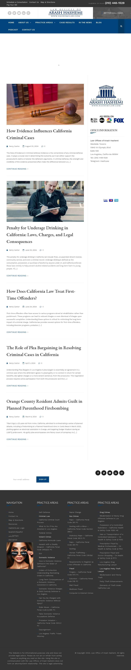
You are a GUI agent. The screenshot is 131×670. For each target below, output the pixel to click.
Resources (12, 524)
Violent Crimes (45, 537)
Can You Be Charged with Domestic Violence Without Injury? (48, 600)
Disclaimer (12, 540)
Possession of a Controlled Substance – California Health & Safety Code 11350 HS (110, 527)
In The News (85, 23)
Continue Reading (17, 169)
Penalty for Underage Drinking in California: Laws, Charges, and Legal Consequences (40, 234)
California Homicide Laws (50, 540)
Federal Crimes (45, 533)
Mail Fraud (73, 585)
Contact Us (34, 2)
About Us (23, 23)
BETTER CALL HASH (113, 13)
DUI (40, 554)
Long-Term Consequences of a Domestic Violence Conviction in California (50, 582)
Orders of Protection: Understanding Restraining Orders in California (48, 573)
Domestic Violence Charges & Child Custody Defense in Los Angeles (49, 591)
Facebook (10, 13)
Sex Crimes (74, 516)
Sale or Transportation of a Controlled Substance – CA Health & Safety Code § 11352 (110, 537)
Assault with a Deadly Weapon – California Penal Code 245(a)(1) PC (48, 547)
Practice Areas (44, 23)
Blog (99, 23)
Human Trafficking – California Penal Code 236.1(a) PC (80, 555)
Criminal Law (44, 516)
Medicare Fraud (75, 589)
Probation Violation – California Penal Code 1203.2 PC (49, 623)
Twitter (14, 13)
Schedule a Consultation (17, 2)
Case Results (67, 23)
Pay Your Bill (12, 5)
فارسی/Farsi (13, 536)
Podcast (13, 30)
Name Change (75, 512)
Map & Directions (48, 2)
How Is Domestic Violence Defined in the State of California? (49, 563)
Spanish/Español (15, 532)
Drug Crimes (105, 512)
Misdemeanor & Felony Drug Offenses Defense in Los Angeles (111, 518)
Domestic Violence (47, 557)
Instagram (28, 13)
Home (11, 23)
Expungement (45, 630)
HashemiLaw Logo (16, 528)
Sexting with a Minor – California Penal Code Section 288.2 (80, 529)
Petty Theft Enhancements (111, 581)
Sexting (72, 549)
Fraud (71, 568)
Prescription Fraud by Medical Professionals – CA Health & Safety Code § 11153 (110, 546)
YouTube (19, 13)
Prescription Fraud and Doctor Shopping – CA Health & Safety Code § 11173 (110, 555)
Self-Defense (44, 512)
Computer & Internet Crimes (81, 593)
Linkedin (24, 13)
